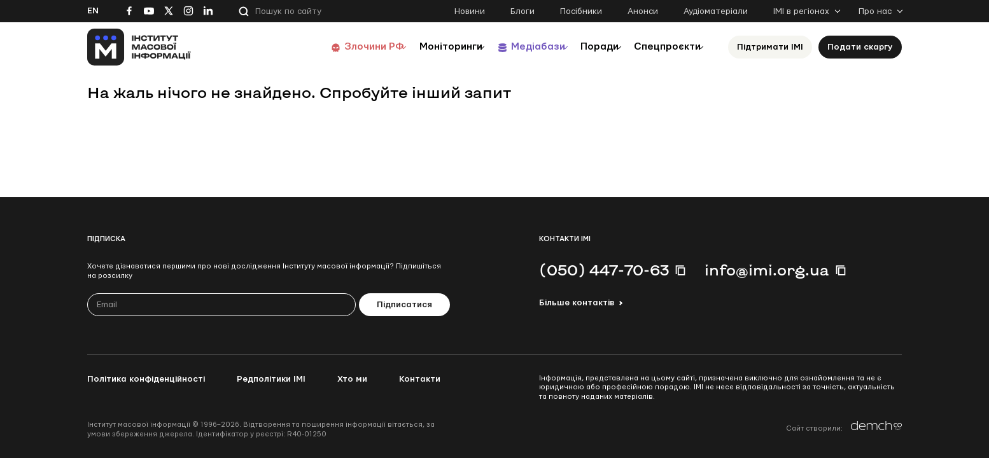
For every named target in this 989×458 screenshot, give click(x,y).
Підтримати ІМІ (770, 47)
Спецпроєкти (661, 47)
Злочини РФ (332, 47)
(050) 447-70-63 (604, 269)
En (93, 10)
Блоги (522, 11)
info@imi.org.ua (767, 269)
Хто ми (352, 379)
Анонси (643, 11)
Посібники (581, 11)
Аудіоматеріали (716, 11)
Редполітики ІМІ (271, 379)
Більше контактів (576, 302)
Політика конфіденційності (146, 379)
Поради (584, 47)
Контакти (419, 379)
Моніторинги (417, 47)
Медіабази (513, 47)
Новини (469, 11)
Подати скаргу (860, 47)
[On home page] (139, 47)
